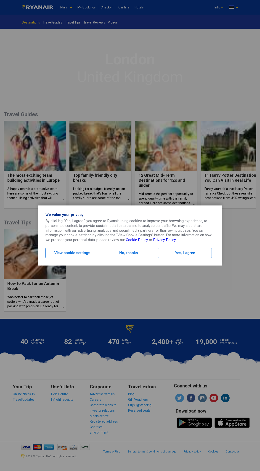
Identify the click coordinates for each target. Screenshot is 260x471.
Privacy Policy (164, 240)
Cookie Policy (137, 240)
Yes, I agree (185, 253)
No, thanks (128, 253)
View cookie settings (72, 253)
